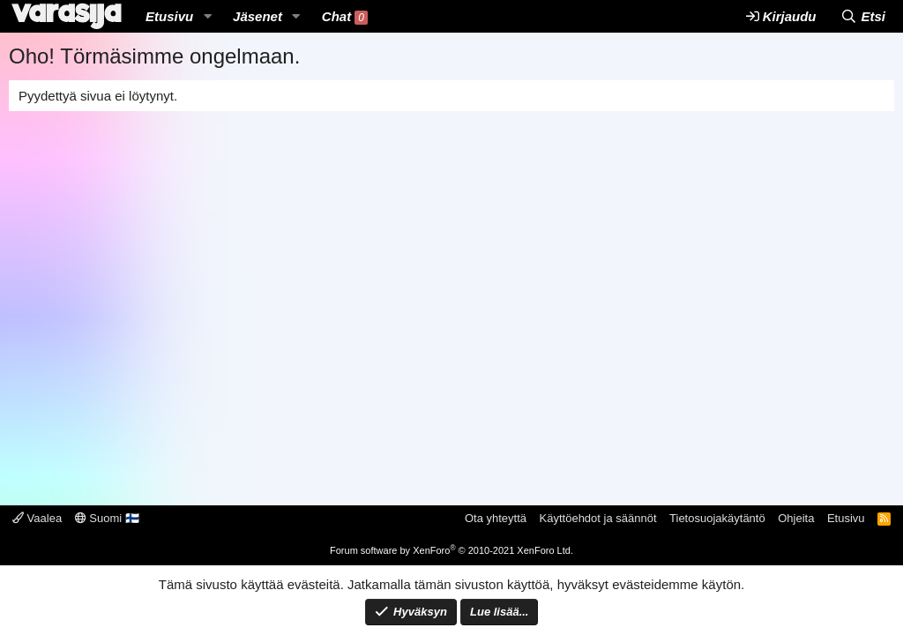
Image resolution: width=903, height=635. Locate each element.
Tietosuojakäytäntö (717, 518)
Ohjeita (796, 518)
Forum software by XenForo (451, 550)
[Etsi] (863, 16)
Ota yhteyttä (495, 518)
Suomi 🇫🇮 (107, 518)
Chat (345, 17)
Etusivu (169, 16)
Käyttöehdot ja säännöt (598, 518)
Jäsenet (257, 16)
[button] (207, 16)
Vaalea (37, 518)
